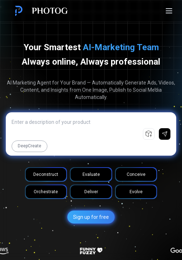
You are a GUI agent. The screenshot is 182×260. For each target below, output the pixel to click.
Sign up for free (91, 217)
